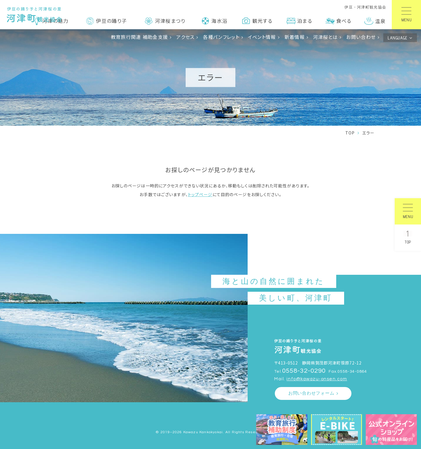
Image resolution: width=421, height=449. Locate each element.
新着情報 (294, 36)
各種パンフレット (221, 36)
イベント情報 (262, 36)
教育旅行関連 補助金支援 (139, 36)
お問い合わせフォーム (311, 393)
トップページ (200, 194)
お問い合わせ (361, 36)
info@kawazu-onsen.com (317, 379)
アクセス (185, 36)
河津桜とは (325, 36)
